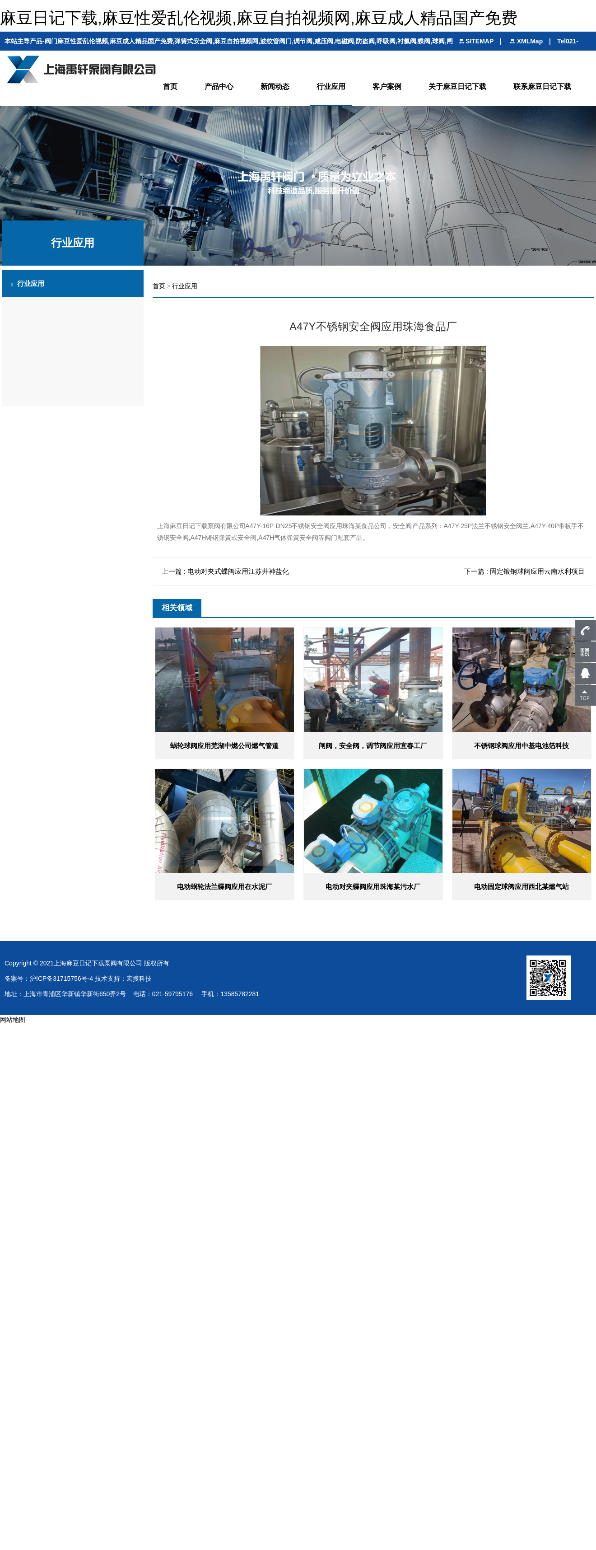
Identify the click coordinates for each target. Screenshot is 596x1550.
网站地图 (12, 1019)
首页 (170, 86)
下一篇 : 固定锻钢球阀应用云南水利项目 (524, 571)
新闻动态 (275, 86)
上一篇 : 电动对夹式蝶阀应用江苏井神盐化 (225, 571)
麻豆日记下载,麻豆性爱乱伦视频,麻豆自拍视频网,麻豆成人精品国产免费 (258, 18)
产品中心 (219, 86)
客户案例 (386, 86)
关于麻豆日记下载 (457, 86)
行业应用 (331, 86)
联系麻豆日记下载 (542, 86)
